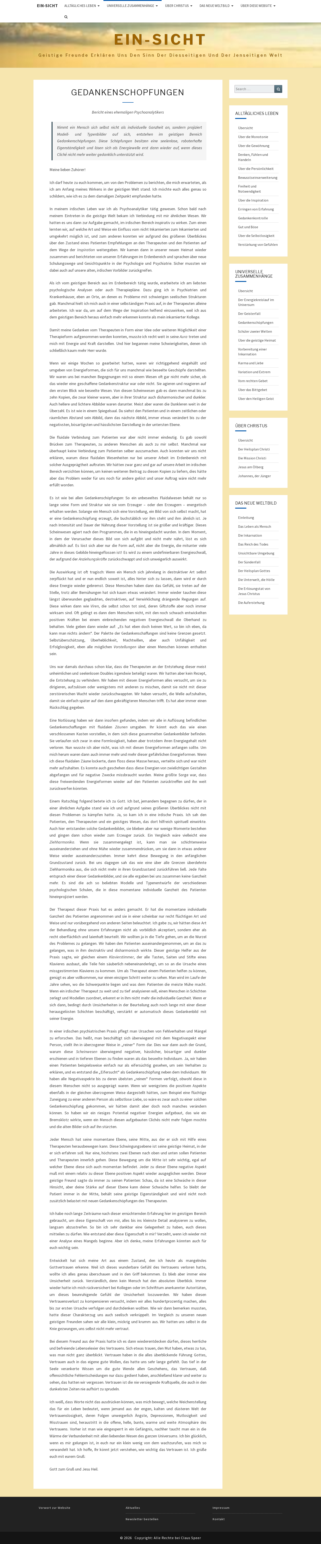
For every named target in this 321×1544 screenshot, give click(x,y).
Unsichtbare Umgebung (256, 553)
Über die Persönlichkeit (256, 168)
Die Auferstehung (251, 602)
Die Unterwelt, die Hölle (256, 579)
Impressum (221, 1508)
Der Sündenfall (249, 562)
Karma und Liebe (250, 363)
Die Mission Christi (252, 458)
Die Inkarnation (250, 535)
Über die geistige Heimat (257, 340)
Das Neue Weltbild (215, 6)
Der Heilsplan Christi (254, 449)
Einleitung (246, 517)
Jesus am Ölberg (250, 467)
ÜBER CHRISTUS (177, 6)
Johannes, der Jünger (254, 476)
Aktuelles (133, 1508)
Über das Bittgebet (252, 389)
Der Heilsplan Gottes (254, 570)
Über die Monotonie (253, 136)
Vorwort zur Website (54, 1508)
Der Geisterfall (249, 313)
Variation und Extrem (254, 372)
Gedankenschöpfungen (255, 322)
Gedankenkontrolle (253, 218)
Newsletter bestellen (142, 1519)
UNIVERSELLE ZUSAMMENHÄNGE (130, 6)
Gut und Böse (248, 227)
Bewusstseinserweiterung (258, 177)
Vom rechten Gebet (253, 381)
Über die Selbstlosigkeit (256, 235)
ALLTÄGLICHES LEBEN (80, 6)
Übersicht (245, 128)
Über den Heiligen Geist (256, 398)
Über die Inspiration (253, 200)
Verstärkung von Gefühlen (258, 244)
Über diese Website (256, 6)
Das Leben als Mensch (254, 526)
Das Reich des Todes (253, 544)
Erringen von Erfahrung (256, 209)
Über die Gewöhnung (254, 145)
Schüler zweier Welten (255, 331)
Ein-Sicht (47, 5)
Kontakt (219, 1519)
